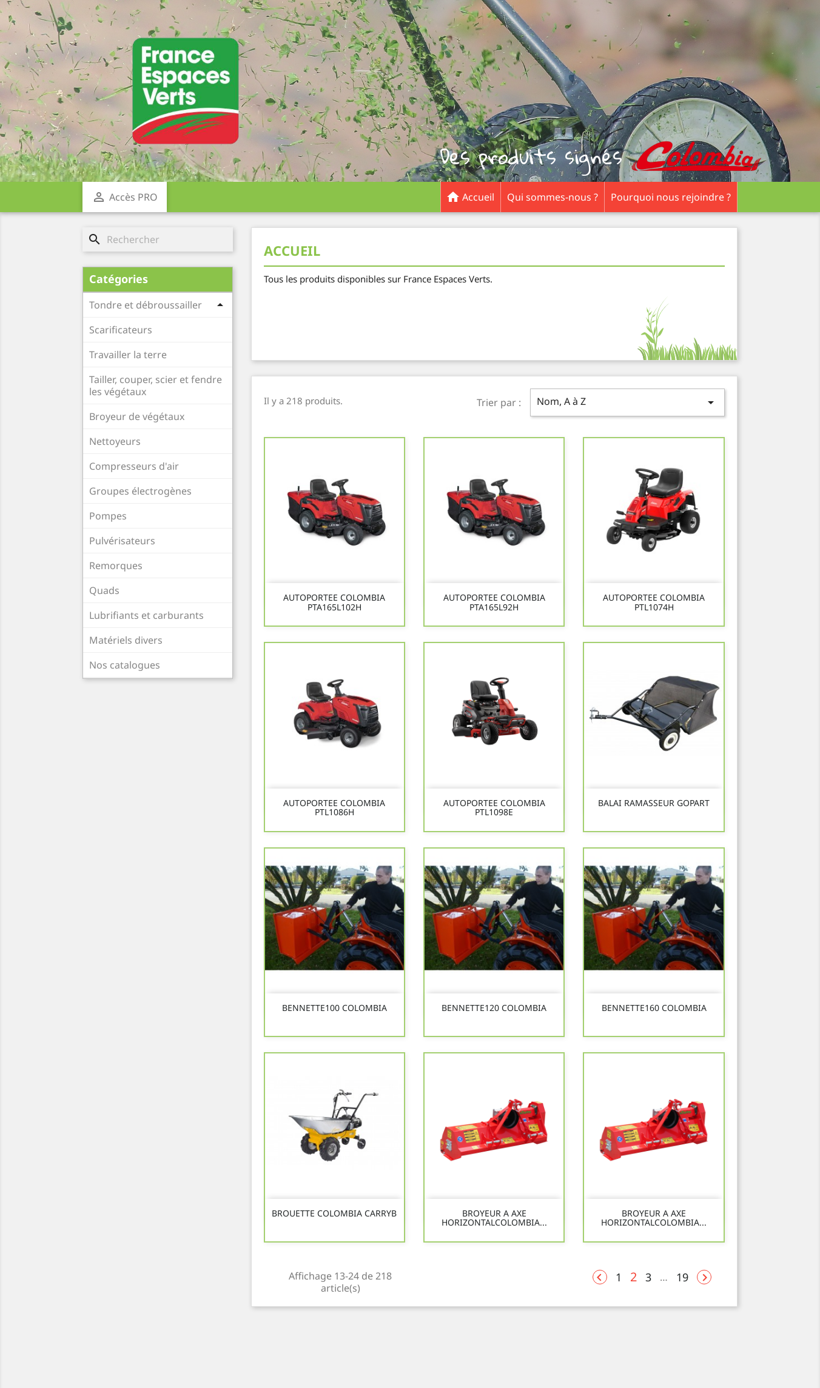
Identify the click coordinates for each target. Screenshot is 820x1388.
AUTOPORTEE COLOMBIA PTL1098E (494, 807)
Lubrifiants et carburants (146, 615)
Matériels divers (126, 640)
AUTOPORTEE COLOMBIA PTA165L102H (334, 602)
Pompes (108, 515)
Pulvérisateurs (122, 540)
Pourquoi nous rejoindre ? (671, 197)
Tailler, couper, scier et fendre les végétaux (155, 385)
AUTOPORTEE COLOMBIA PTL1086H (334, 807)
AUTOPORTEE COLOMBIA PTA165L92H (494, 602)
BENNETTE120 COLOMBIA (494, 1007)
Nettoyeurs (115, 441)
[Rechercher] (157, 239)
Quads (104, 590)
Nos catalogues (124, 665)
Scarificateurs (120, 329)
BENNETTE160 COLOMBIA (654, 1007)
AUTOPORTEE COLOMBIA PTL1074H (654, 602)
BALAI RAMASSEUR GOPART (654, 802)
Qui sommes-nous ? (552, 197)
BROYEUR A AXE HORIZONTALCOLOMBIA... (494, 1218)
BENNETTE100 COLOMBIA (334, 1007)
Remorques (116, 565)
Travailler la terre (128, 354)
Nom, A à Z (627, 402)
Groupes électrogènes (140, 491)
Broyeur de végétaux (136, 416)
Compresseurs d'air (134, 466)
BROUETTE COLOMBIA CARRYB (334, 1213)
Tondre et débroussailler (145, 305)
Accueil (470, 193)
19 (682, 1277)
